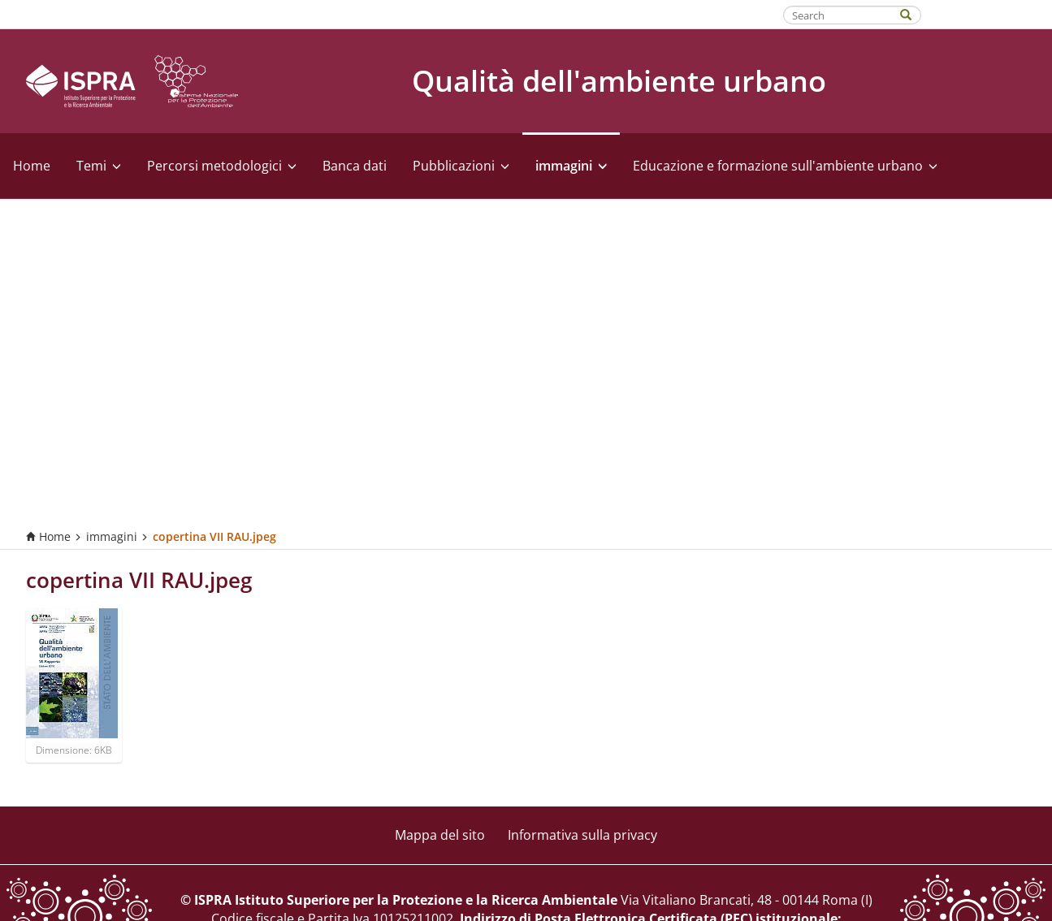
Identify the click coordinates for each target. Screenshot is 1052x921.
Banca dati (355, 166)
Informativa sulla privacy (582, 835)
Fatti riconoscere (987, 13)
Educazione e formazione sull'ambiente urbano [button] (785, 166)
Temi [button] (98, 166)
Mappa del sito (440, 835)
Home (31, 166)
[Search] (914, 13)
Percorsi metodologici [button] (222, 166)
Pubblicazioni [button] (461, 166)
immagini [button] (571, 166)
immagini (111, 536)
